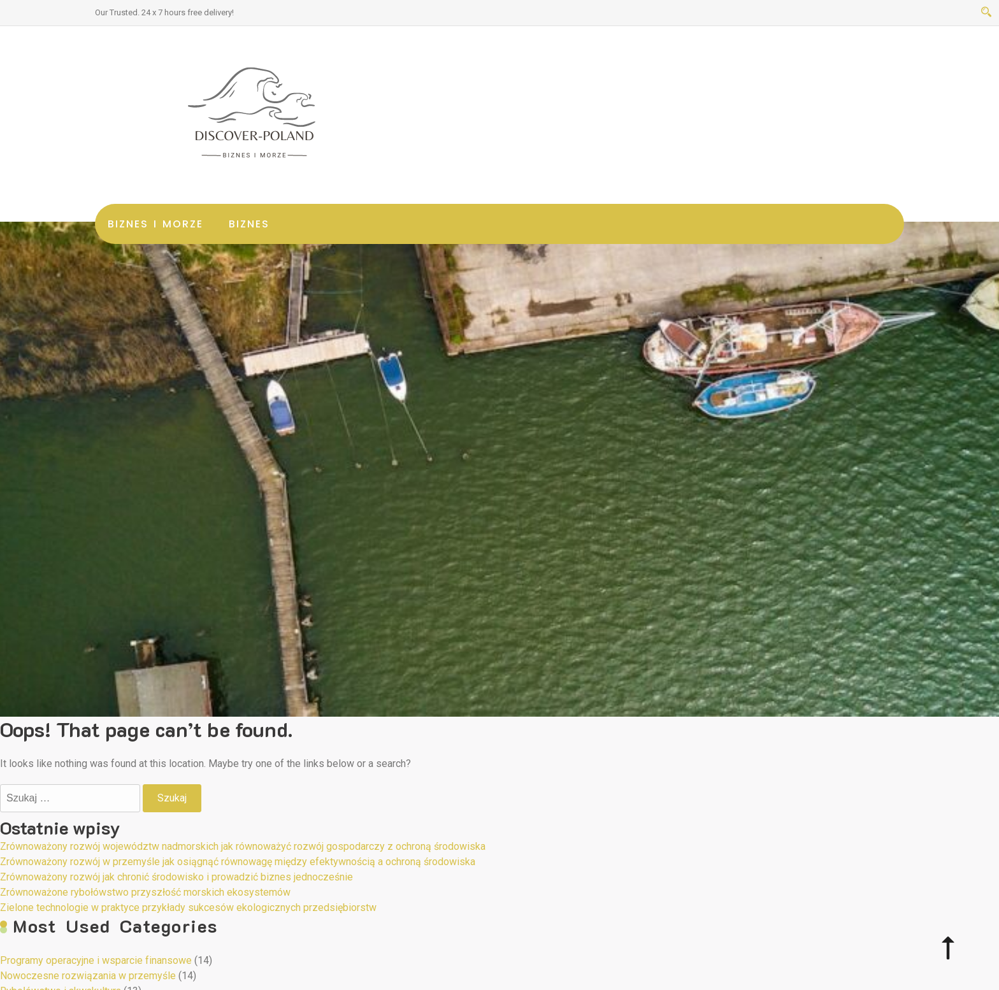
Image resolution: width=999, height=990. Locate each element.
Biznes (249, 224)
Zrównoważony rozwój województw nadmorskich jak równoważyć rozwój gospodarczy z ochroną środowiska (242, 846)
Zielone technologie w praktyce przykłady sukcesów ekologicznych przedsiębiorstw (188, 907)
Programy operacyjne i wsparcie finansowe (96, 960)
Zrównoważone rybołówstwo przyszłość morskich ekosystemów (145, 892)
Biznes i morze (155, 224)
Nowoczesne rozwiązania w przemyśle (88, 976)
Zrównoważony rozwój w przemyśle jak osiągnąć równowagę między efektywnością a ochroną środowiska (237, 862)
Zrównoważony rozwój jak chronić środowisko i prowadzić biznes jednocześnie (176, 877)
